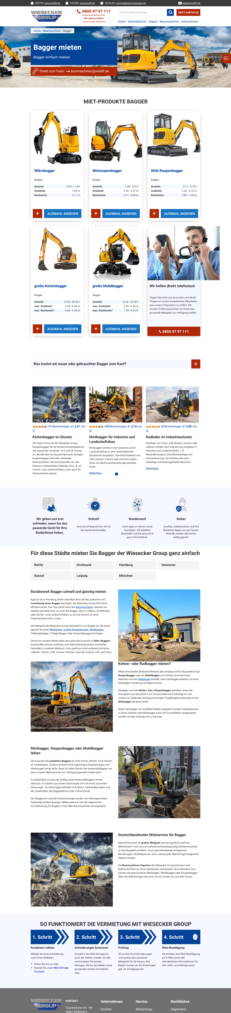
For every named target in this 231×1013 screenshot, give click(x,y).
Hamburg (126, 565)
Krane (122, 21)
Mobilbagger (97, 630)
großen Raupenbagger (75, 630)
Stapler (153, 21)
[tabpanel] (59, 433)
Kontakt (106, 1009)
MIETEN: (47, 3)
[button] (170, 12)
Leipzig (82, 575)
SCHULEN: (125, 3)
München (126, 575)
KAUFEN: (82, 3)
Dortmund (84, 565)
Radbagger (144, 679)
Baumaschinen (169, 21)
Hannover (169, 565)
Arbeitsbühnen (137, 21)
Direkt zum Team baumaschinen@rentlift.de (74, 71)
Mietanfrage (144, 1009)
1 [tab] (117, 475)
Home (37, 31)
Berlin (38, 565)
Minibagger (56, 630)
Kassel (39, 575)
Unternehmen (189, 21)
